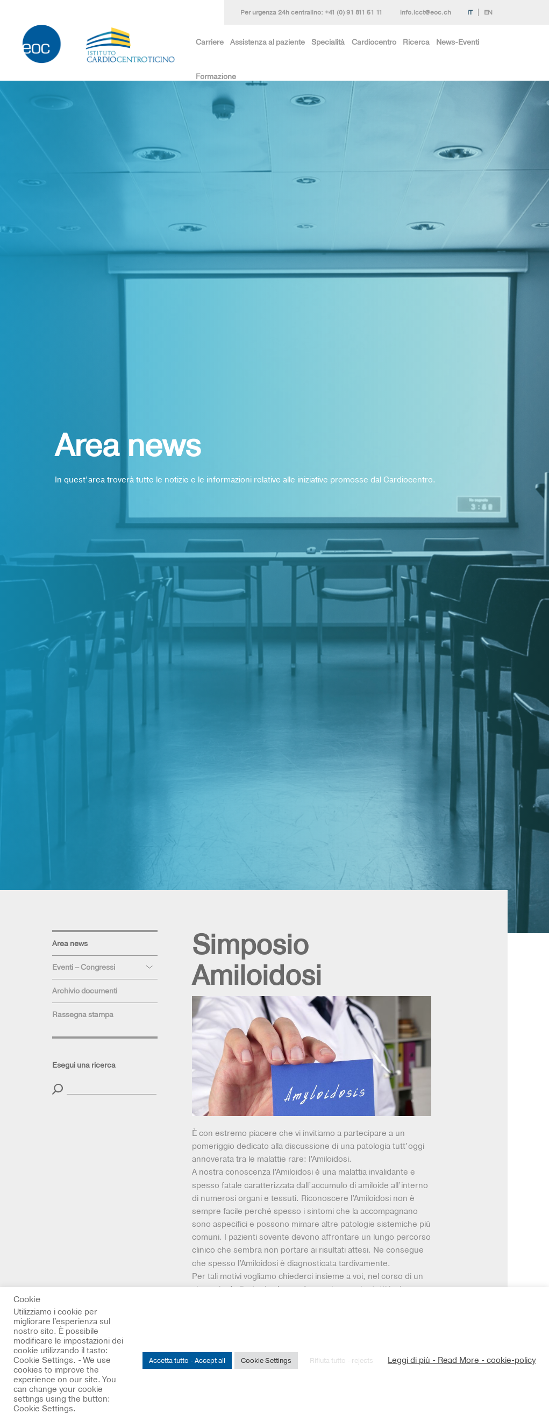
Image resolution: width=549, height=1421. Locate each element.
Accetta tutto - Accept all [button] (187, 1360)
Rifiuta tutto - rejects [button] (341, 1360)
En (488, 12)
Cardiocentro (374, 42)
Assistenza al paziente (267, 42)
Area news (70, 943)
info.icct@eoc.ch (425, 12)
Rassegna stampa (82, 1014)
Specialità (328, 42)
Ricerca (416, 42)
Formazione (216, 76)
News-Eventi (457, 42)
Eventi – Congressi (83, 967)
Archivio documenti (84, 991)
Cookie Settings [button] (266, 1360)
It (470, 12)
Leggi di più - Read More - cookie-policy (462, 1360)
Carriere (210, 42)
